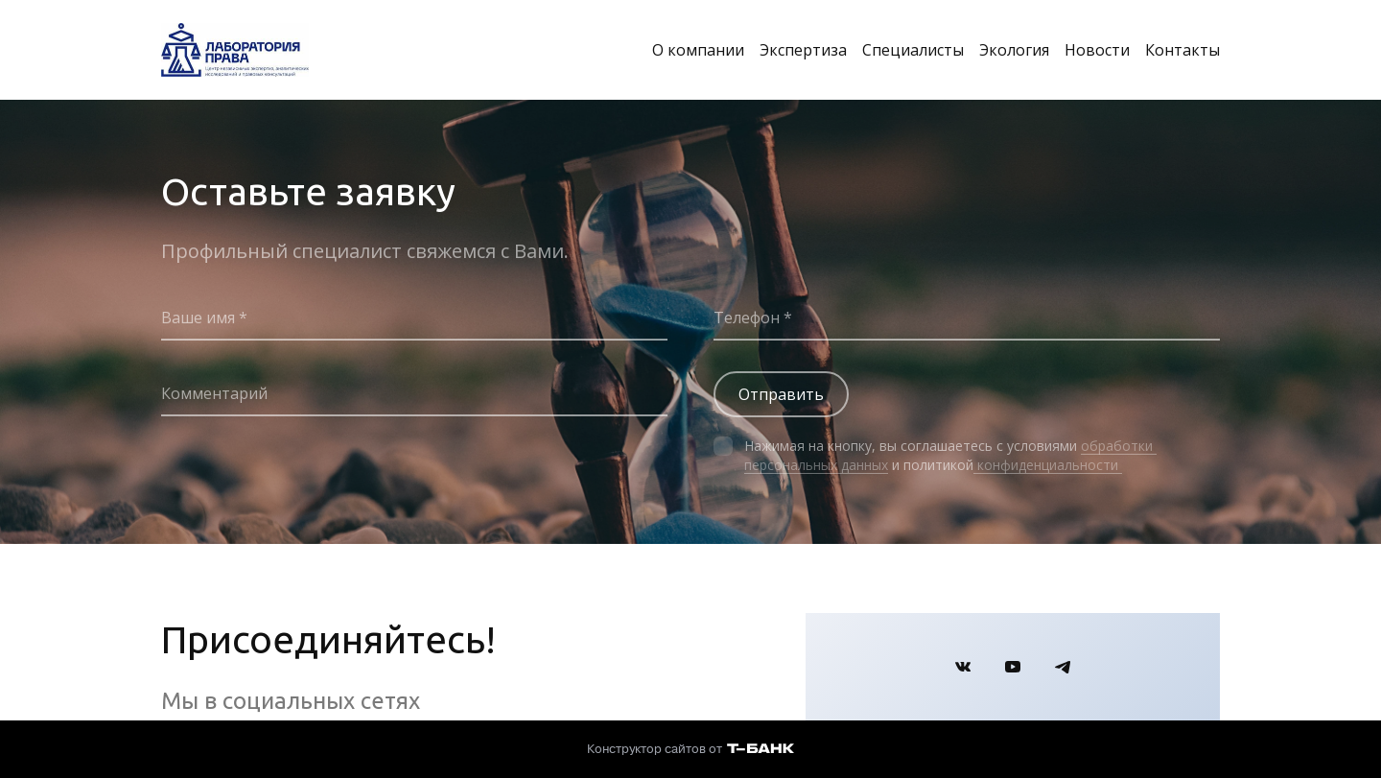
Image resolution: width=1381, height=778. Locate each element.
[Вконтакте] (963, 667)
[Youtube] (1013, 667)
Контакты (1182, 49)
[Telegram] (1062, 667)
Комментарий (214, 393)
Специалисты (913, 49)
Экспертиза (803, 49)
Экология (1014, 49)
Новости (1097, 49)
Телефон (749, 317)
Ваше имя (200, 317)
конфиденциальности (1047, 465)
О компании (698, 49)
